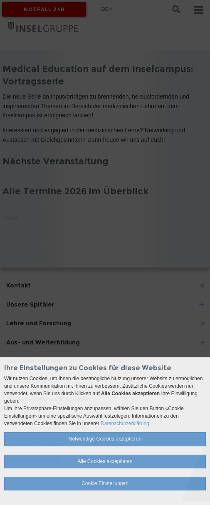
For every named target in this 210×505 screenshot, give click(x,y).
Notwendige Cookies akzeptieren (105, 439)
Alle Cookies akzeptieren (104, 461)
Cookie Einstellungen (105, 483)
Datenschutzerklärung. (126, 423)
